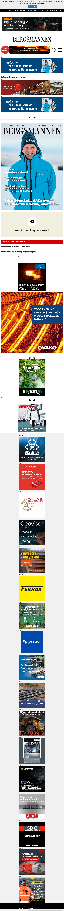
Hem (10, 10)
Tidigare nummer (23, 10)
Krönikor (39, 10)
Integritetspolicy (58, 10)
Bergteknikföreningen (48, 10)
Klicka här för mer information (35, 4)
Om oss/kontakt (32, 10)
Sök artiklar (15, 10)
